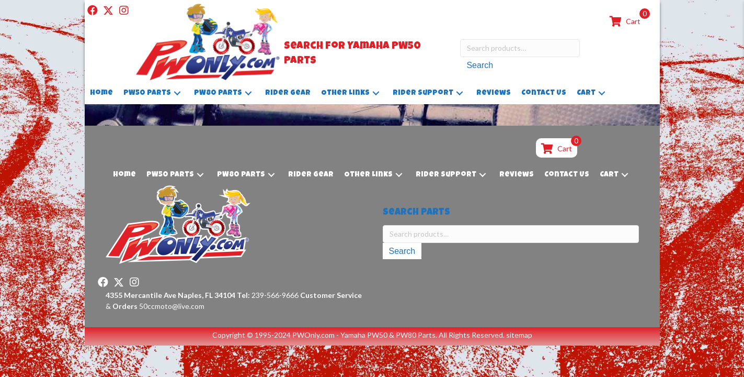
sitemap (519, 334)
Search (479, 65)
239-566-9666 (268, 295)
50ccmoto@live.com (171, 306)
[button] (92, 10)
